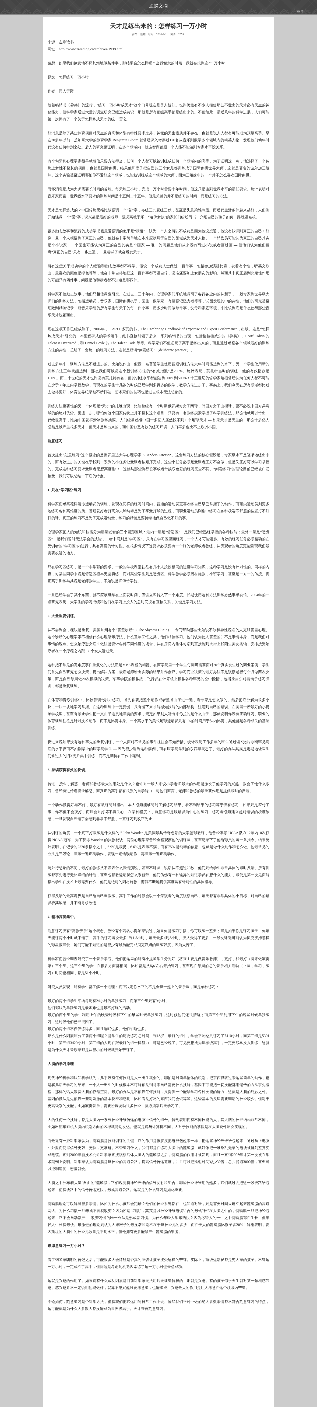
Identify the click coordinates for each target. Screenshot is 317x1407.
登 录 (300, 11)
